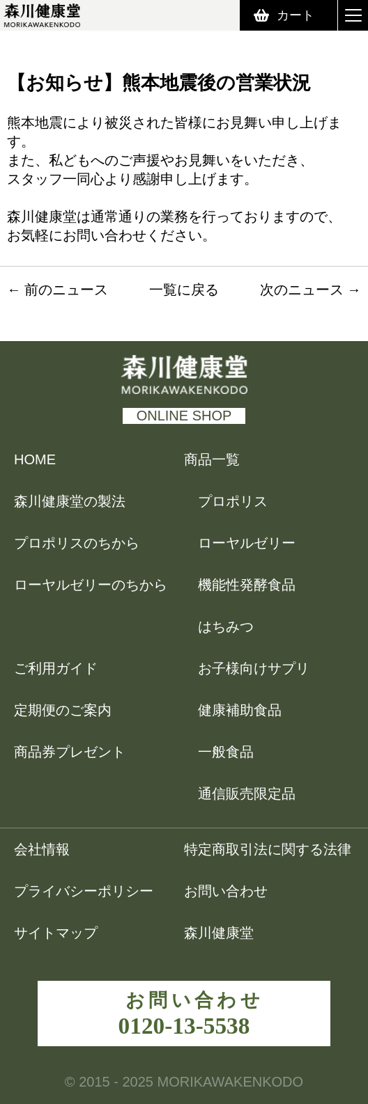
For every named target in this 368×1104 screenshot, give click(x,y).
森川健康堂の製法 (69, 501)
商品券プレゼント (69, 751)
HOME (35, 459)
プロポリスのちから (76, 543)
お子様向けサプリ (253, 668)
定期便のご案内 (63, 710)
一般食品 (226, 751)
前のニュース (66, 289)
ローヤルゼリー (247, 543)
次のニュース (302, 289)
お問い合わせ (226, 891)
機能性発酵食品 (247, 584)
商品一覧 (212, 459)
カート (295, 15)
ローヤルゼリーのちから (90, 584)
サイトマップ (56, 932)
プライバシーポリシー (83, 891)
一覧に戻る (184, 289)
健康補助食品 (240, 710)
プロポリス (233, 501)
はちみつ (226, 626)
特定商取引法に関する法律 (267, 849)
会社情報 (42, 849)
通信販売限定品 (247, 793)
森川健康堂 (227, 932)
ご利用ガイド (56, 668)
